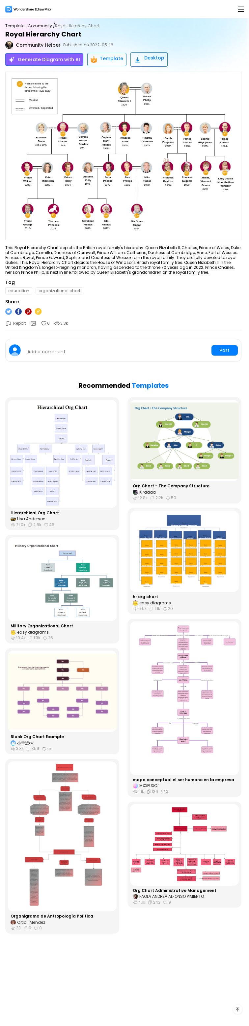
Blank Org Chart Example (37, 737)
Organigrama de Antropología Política (52, 916)
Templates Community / (30, 26)
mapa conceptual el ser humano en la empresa (183, 780)
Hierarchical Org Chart (35, 513)
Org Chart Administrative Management (174, 890)
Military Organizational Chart (42, 626)
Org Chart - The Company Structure (171, 486)
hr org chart (145, 597)
